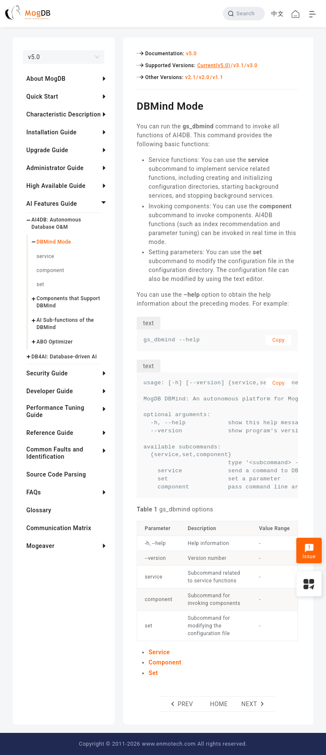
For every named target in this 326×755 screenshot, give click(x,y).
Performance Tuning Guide (55, 411)
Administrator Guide (55, 168)
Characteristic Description (63, 114)
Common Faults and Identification (54, 453)
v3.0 (252, 65)
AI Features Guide (51, 203)
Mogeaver (40, 545)
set (40, 284)
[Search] (244, 13)
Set (153, 673)
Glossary (38, 510)
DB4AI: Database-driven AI (64, 357)
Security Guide (47, 373)
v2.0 (204, 77)
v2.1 (190, 77)
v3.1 (238, 65)
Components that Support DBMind (68, 302)
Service (159, 652)
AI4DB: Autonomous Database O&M (56, 223)
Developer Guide (49, 391)
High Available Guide (55, 185)
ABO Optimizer (55, 342)
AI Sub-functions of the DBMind (65, 323)
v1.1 (218, 77)
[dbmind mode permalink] (130, 105)
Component (165, 662)
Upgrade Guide (47, 150)
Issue (308, 551)
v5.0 (191, 54)
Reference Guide (49, 432)
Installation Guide (51, 132)
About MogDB (46, 78)
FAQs (33, 492)
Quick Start (42, 96)
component (50, 270)
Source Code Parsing (56, 474)
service (45, 256)
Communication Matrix (58, 528)
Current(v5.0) (213, 65)
